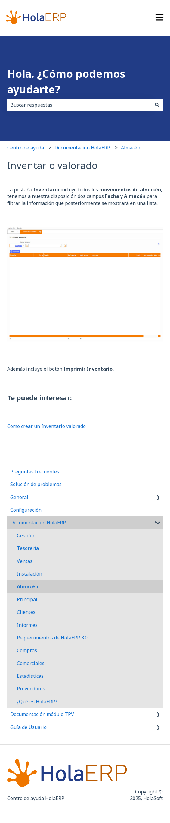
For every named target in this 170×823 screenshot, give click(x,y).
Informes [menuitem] (27, 625)
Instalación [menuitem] (29, 573)
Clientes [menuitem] (26, 612)
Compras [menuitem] (27, 650)
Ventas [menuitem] (24, 561)
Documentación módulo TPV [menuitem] (42, 714)
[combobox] (79, 105)
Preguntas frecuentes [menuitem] (34, 471)
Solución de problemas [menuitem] (36, 484)
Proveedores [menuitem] (31, 688)
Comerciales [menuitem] (31, 663)
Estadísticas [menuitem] (30, 676)
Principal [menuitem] (27, 599)
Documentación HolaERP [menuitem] (38, 522)
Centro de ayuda (25, 147)
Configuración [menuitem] (26, 510)
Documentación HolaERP (82, 147)
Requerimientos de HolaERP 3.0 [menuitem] (52, 637)
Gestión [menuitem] (25, 535)
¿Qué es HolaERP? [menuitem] (37, 701)
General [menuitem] (19, 497)
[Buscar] (157, 105)
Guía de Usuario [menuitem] (28, 727)
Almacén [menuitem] (27, 586)
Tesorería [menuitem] (28, 548)
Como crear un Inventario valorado (46, 426)
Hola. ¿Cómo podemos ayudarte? (66, 82)
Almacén (130, 147)
